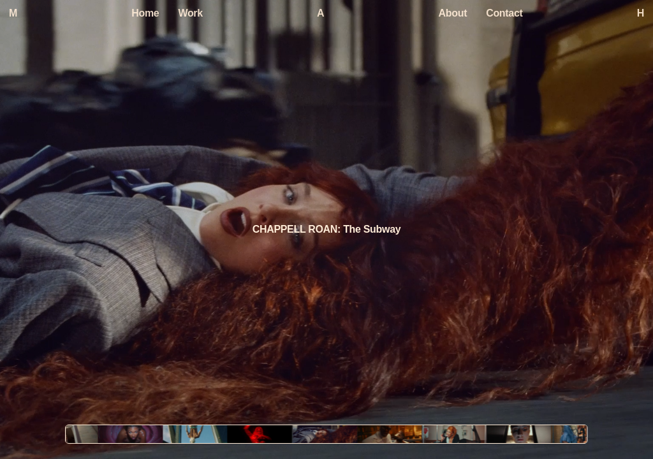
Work (190, 13)
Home (145, 13)
